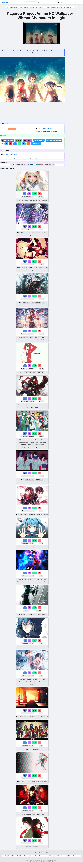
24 (34, 226)
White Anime (44, 200)
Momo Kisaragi (43, 442)
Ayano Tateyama (24, 267)
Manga (14, 158)
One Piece (55, 158)
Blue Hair (28, 232)
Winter (24, 679)
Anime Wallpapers (24, 7)
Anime (6, 154)
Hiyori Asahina (22, 681)
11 (34, 607)
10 (34, 573)
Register (79, 2)
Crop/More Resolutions (54, 140)
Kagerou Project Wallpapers (36, 7)
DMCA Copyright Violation (60, 855)
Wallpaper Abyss (14, 7)
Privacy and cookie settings (74, 855)
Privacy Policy (15, 855)
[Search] (38, 2)
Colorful (33, 781)
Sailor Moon (42, 158)
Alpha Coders (4, 2)
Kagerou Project (13, 154)
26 (34, 296)
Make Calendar (39, 140)
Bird (36, 337)
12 (34, 672)
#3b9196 (38, 164)
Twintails (29, 579)
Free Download (7, 140)
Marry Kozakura (24, 200)
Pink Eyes (24, 404)
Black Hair (30, 404)
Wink (42, 579)
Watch (22, 158)
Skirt (38, 579)
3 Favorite (27, 140)
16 (34, 398)
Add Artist (12, 129)
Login (75, 2)
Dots (29, 781)
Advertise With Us (49, 855)
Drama (26, 158)
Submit (63, 2)
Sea (40, 679)
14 (34, 540)
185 (34, 193)
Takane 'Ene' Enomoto (36, 302)
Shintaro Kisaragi (26, 302)
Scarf (46, 267)
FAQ (9, 855)
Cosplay (36, 158)
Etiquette (41, 855)
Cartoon (18, 158)
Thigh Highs (23, 579)
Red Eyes (23, 232)
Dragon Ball (31, 158)
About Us (4, 855)
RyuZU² (27, 129)
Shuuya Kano (30, 444)
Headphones (29, 679)
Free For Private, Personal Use (45, 128)
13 (34, 473)
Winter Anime (32, 684)
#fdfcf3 (34, 164)
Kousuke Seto (34, 439)
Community (69, 2)
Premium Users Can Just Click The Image (32, 54)
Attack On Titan (49, 158)
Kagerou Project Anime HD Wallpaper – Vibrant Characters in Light (60, 7)
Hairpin (30, 267)
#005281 (31, 164)
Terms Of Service (24, 855)
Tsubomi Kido (40, 232)
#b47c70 (41, 164)
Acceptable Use (33, 855)
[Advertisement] (32, 112)
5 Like (18, 140)
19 (34, 331)
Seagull (43, 679)
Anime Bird (42, 339)
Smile (45, 579)
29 (34, 261)
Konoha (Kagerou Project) (24, 442)
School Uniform (41, 337)
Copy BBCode (36, 143)
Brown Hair (41, 267)
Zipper (34, 579)
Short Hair (35, 404)
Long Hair (34, 232)
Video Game (8, 158)
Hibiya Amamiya (26, 447)
